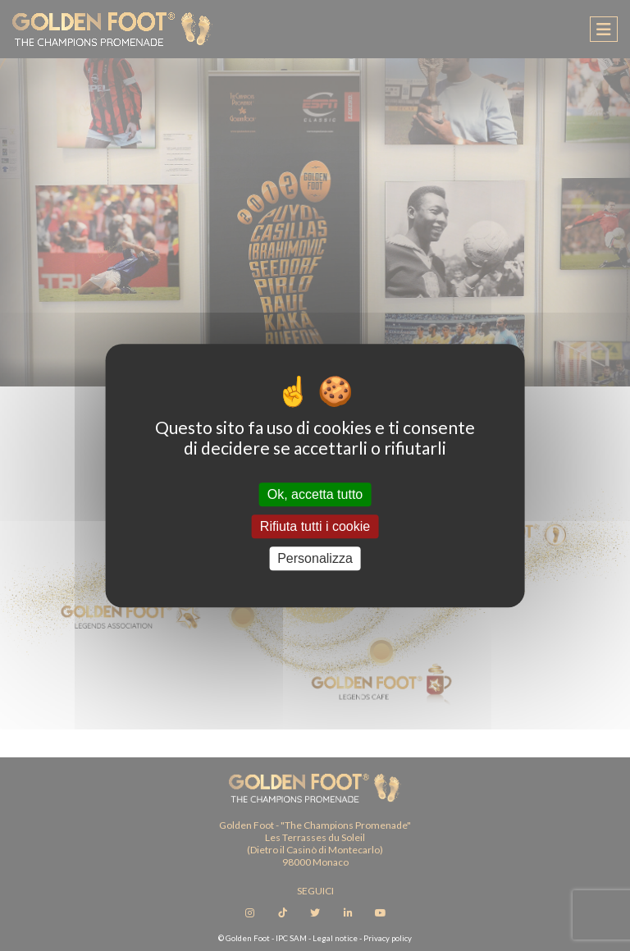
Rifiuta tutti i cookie (315, 526)
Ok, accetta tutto (315, 494)
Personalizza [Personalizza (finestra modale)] (315, 558)
